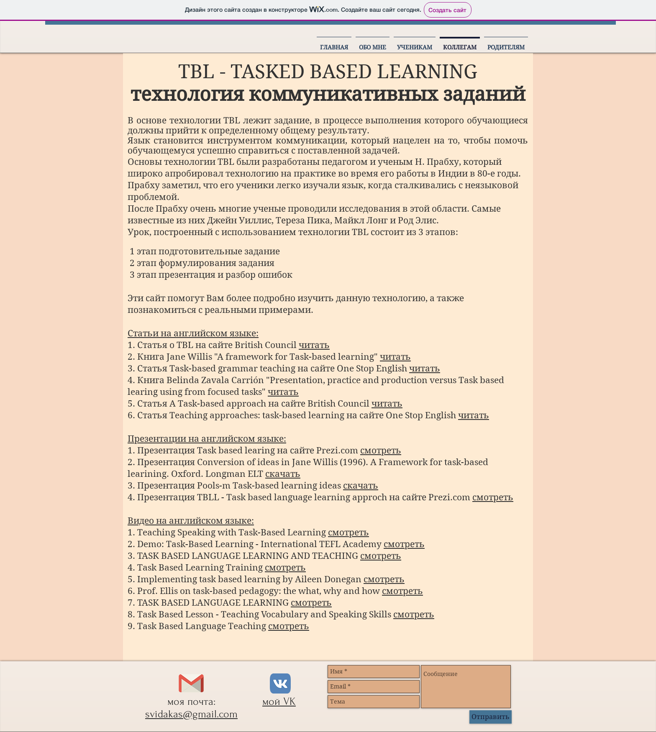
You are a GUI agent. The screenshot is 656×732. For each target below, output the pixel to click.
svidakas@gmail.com (191, 714)
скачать (282, 474)
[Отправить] (490, 717)
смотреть (380, 450)
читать (314, 345)
